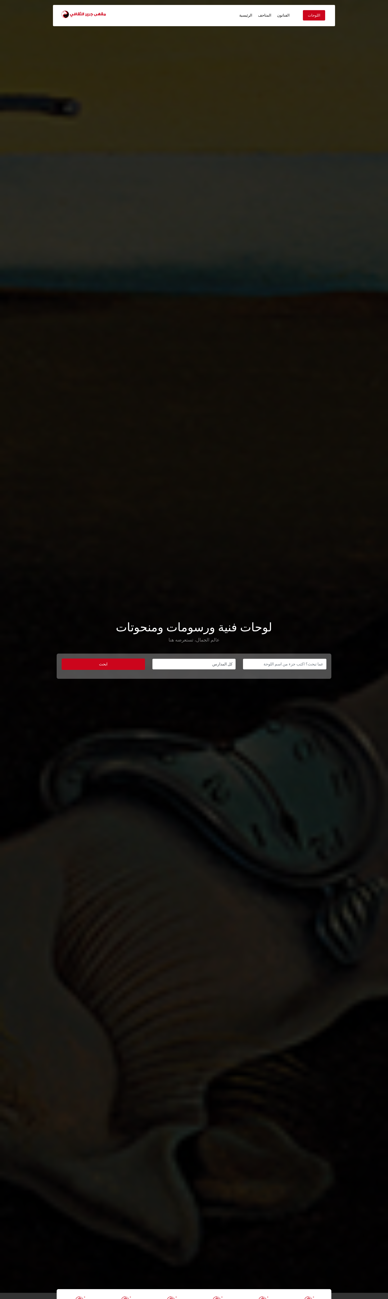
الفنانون (283, 15)
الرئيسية (245, 15)
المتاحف (264, 15)
